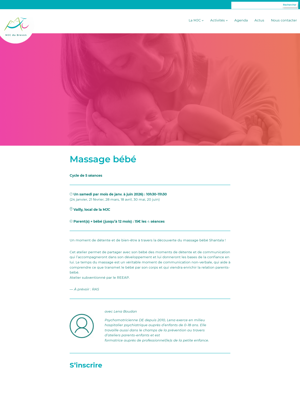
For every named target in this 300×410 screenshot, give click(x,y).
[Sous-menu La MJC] (203, 20)
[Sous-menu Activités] (227, 20)
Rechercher (289, 4)
